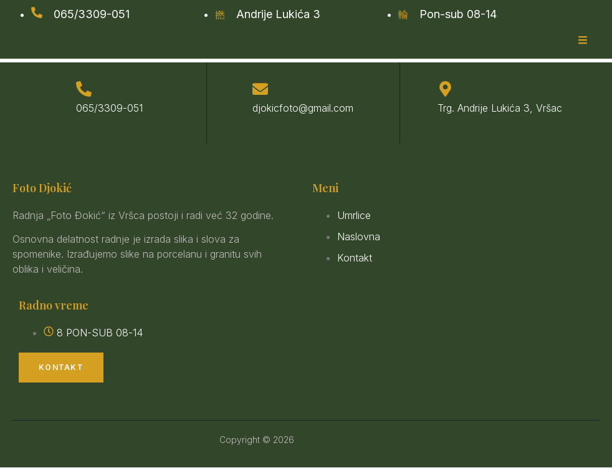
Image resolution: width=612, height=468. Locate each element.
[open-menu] (582, 41)
